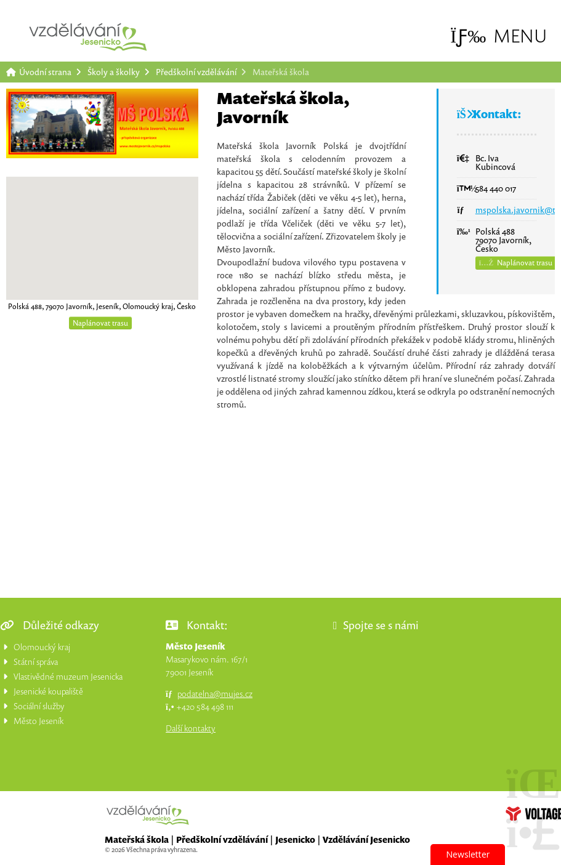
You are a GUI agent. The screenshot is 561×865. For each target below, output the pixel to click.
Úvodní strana (88, 36)
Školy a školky (113, 72)
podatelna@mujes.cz (214, 693)
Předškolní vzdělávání (196, 72)
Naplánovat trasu (100, 323)
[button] (498, 36)
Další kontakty (191, 728)
